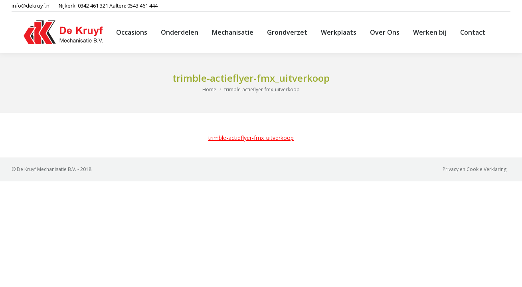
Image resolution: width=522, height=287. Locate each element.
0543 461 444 (142, 5)
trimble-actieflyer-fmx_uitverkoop (251, 138)
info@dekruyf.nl (31, 5)
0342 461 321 (93, 5)
